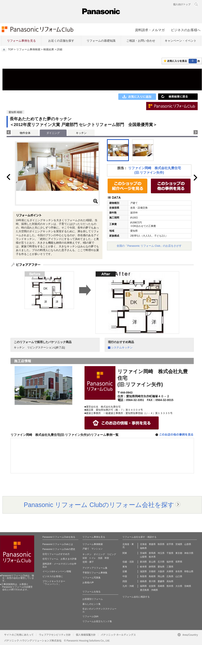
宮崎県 (187, 586)
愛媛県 (161, 581)
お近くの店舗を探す (61, 40)
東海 (124, 566)
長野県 (178, 561)
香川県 (152, 581)
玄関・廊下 (88, 562)
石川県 (161, 561)
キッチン (81, 132)
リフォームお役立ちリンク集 (97, 621)
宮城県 (178, 544)
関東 (124, 553)
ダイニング (99, 554)
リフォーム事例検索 (28, 49)
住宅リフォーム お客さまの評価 (59, 559)
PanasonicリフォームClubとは (57, 544)
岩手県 (170, 544)
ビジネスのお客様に (52, 576)
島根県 (152, 576)
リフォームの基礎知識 (101, 40)
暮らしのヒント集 (91, 604)
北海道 (143, 544)
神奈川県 (188, 553)
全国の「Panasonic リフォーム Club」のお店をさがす (149, 245)
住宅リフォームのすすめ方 (56, 554)
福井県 (170, 561)
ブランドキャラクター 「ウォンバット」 (53, 582)
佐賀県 (152, 586)
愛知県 (161, 566)
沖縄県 (154, 590)
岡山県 (161, 576)
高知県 (170, 581)
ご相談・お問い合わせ (140, 40)
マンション (97, 548)
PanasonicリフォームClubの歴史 (58, 549)
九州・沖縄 (128, 586)
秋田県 (161, 544)
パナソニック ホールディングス (118, 634)
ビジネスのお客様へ (186, 30)
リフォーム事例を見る (21, 40)
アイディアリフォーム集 (94, 568)
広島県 (170, 576)
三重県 (170, 566)
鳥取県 (143, 576)
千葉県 (170, 553)
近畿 (124, 571)
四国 (124, 581)
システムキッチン (122, 347)
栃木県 (152, 556)
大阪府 (161, 571)
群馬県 (152, 553)
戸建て (85, 548)
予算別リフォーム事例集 (94, 572)
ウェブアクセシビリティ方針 (55, 634)
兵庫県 (170, 571)
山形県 (187, 544)
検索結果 (48, 49)
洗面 (100, 558)
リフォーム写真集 (91, 577)
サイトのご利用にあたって (19, 634)
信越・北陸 (128, 561)
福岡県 (143, 586)
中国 (124, 576)
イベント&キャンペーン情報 (56, 571)
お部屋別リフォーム (92, 599)
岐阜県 (143, 566)
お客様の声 (88, 582)
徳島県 (143, 581)
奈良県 (178, 571)
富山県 (152, 561)
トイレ (92, 558)
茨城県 (143, 553)
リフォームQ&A (90, 616)
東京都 (178, 553)
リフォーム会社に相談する (136, 596)
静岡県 (152, 566)
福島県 (143, 548)
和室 (107, 558)
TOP (10, 49)
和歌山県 (188, 571)
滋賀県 (143, 571)
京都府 (152, 571)
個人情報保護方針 (86, 634)
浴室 (84, 558)
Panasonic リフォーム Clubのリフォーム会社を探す (99, 504)
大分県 (178, 586)
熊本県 (170, 586)
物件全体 (25, 132)
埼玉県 (161, 553)
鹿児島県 (144, 590)
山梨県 (143, 556)
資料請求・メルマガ (150, 30)
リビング (111, 554)
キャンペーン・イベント (180, 40)
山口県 (178, 576)
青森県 (152, 544)
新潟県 (143, 561)
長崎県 (161, 586)
